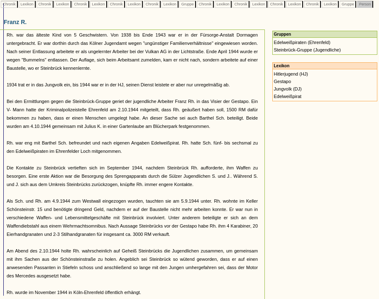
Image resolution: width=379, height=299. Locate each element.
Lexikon (27, 4)
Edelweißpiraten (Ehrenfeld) (302, 42)
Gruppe (187, 4)
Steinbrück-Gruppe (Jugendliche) (307, 49)
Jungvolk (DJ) (287, 88)
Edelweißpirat (287, 96)
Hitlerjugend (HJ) (291, 73)
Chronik (9, 4)
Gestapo (282, 81)
